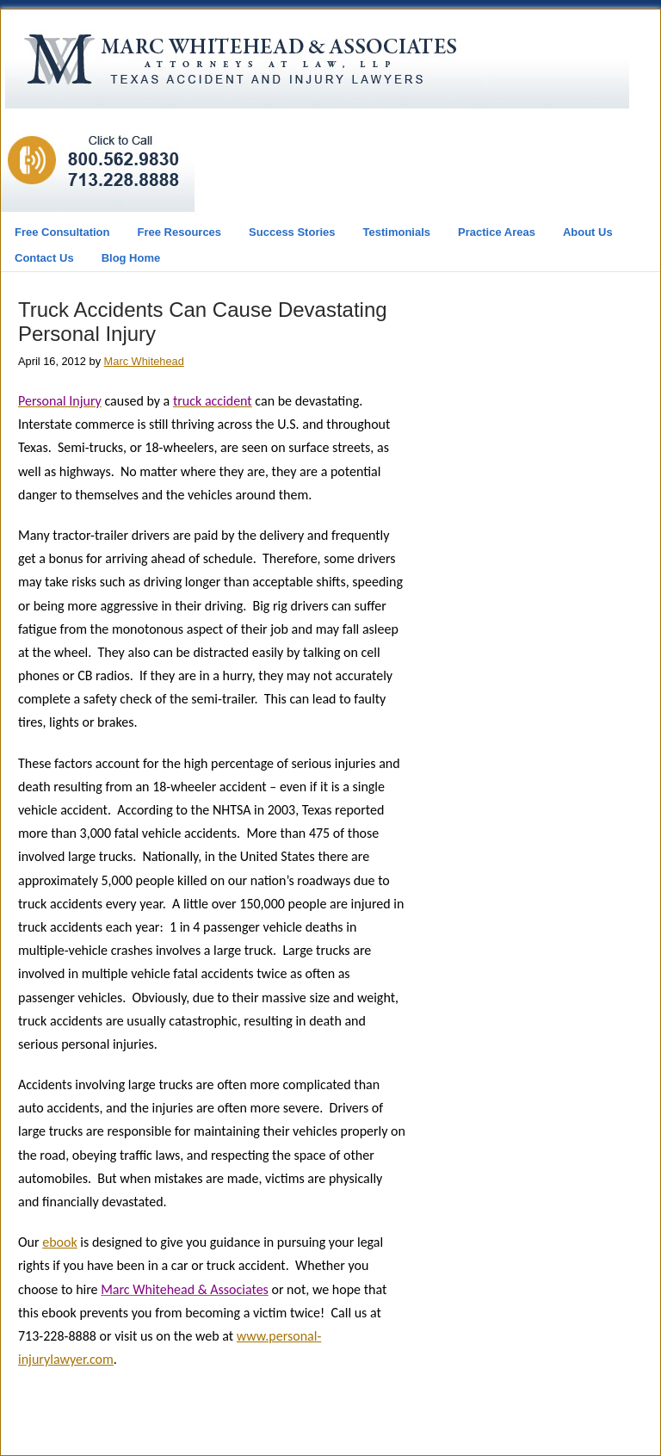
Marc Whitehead (144, 361)
